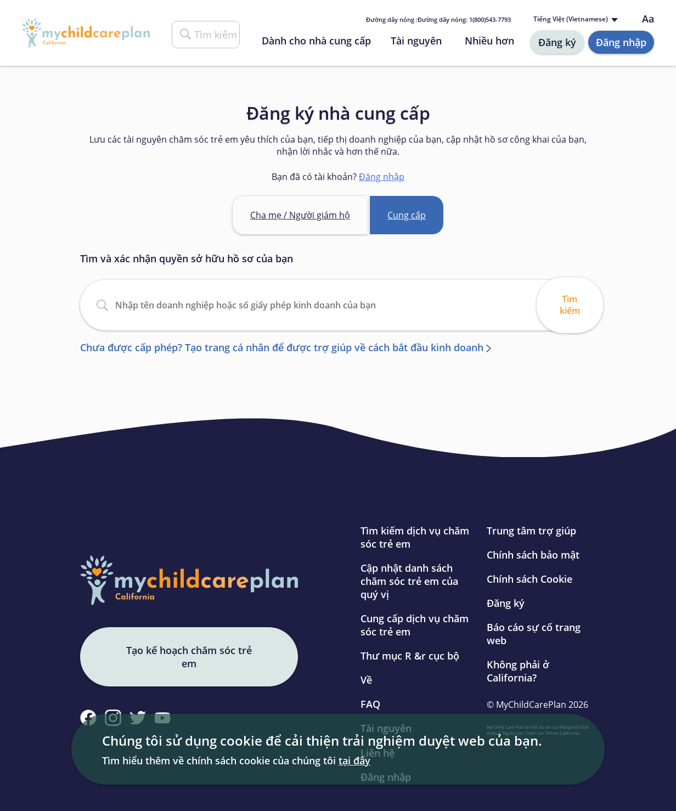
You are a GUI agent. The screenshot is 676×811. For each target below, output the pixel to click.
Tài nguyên (416, 40)
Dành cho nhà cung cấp (316, 40)
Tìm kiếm (570, 305)
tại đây (354, 760)
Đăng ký (557, 42)
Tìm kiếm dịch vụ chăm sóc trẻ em (414, 537)
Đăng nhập (621, 42)
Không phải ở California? (518, 671)
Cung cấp (406, 215)
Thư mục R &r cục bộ (409, 655)
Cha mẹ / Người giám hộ (300, 215)
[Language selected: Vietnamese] (574, 19)
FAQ (370, 704)
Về (366, 679)
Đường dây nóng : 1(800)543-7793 (438, 19)
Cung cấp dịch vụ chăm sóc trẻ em (414, 625)
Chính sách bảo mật (533, 554)
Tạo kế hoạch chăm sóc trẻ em (189, 657)
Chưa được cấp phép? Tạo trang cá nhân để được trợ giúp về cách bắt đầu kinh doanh (281, 347)
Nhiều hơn (489, 40)
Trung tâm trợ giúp (531, 530)
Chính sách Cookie (529, 578)
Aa (648, 19)
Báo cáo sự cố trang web (534, 634)
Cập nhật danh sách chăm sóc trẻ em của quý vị (409, 581)
